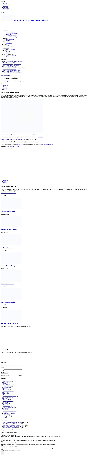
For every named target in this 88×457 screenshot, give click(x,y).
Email (2, 369)
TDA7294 (40, 137)
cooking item (6, 389)
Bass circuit (5, 384)
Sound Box (8, 51)
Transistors (5, 416)
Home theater (6, 395)
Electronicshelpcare (14, 146)
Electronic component (8, 392)
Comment (3, 364)
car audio (5, 385)
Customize (3, 434)
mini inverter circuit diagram (9, 66)
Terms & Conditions (7, 9)
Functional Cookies (6, 440)
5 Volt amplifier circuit (7, 247)
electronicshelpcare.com (47, 144)
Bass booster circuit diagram (9, 69)
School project (9, 43)
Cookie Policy (6, 5)
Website (2, 371)
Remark (12, 440)
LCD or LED (6, 401)
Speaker (5, 50)
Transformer (6, 48)
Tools (4, 413)
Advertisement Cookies (7, 448)
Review (7, 56)
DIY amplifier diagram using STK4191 (12, 71)
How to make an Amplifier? (12, 33)
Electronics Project (7, 41)
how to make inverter (10, 39)
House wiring (6, 396)
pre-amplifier (9, 34)
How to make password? (9, 323)
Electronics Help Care (6, 81)
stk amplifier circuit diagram (12, 37)
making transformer (10, 49)
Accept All (14, 434)
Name (2, 366)
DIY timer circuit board (7, 284)
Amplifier (5, 30)
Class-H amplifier (7, 387)
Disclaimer (5, 6)
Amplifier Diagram (10, 32)
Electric (5, 390)
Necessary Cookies (6, 436)
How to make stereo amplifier (8, 193)
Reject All (9, 434)
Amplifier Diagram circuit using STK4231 (12, 72)
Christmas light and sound (8, 211)
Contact (5, 3)
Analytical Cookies (6, 444)
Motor (4, 404)
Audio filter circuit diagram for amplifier (12, 64)
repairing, (18, 144)
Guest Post (5, 7)
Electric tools (6, 391)
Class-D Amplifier (7, 386)
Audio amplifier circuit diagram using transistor (13, 67)
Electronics (5, 394)
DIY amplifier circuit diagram (9, 266)
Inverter (5, 38)
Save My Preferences (10, 452)
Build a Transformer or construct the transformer (11, 139)
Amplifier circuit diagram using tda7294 (12, 70)
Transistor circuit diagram (9, 415)
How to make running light (8, 302)
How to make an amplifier (8, 191)
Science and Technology (8, 54)
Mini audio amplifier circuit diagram (11, 65)
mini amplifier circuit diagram (9, 229)
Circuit (30, 139)
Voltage (5, 44)
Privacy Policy (6, 8)
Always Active (14, 436)
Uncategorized (6, 417)
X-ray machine (9, 46)
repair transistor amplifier (11, 35)
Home (2, 75)
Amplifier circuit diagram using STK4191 (12, 61)
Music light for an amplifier (9, 62)
